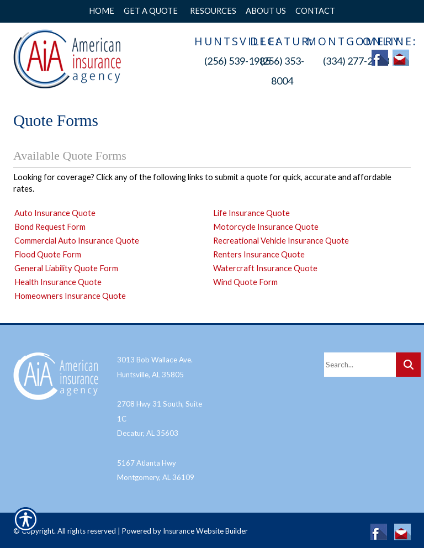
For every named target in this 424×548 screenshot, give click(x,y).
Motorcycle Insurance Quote (266, 226)
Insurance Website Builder (205, 527)
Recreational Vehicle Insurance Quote (281, 240)
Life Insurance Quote (251, 213)
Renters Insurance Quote (259, 254)
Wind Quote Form (245, 282)
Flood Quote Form (47, 254)
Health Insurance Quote (58, 282)
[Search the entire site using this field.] (360, 361)
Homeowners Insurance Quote (70, 296)
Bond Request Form (50, 226)
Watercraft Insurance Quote (265, 268)
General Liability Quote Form (66, 268)
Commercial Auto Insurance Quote (76, 240)
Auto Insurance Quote (55, 213)
